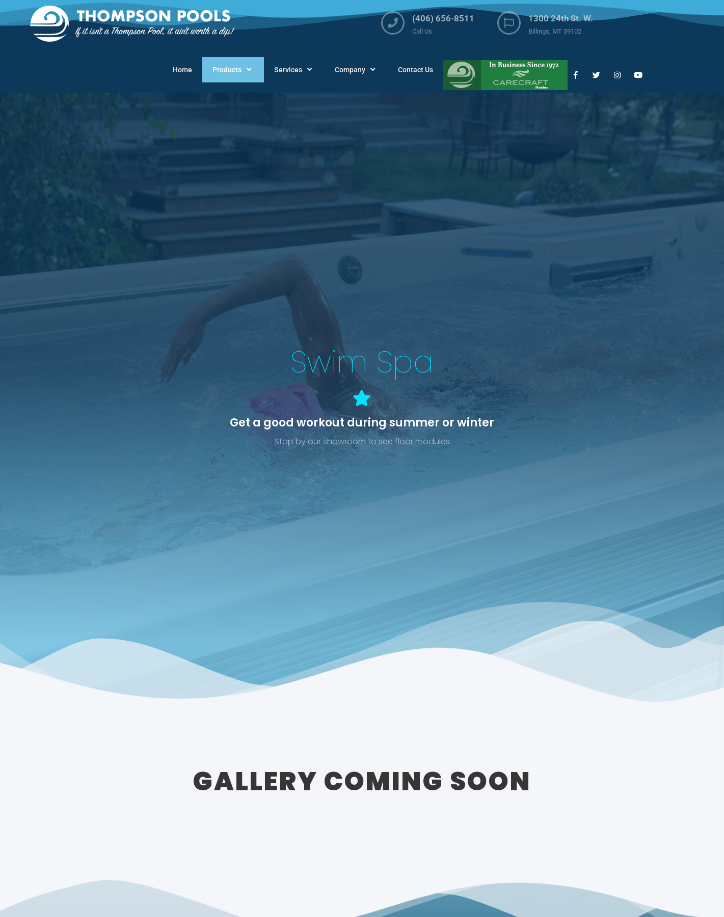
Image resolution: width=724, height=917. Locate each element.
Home (182, 70)
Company (356, 70)
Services (294, 70)
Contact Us (415, 70)
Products (233, 70)
